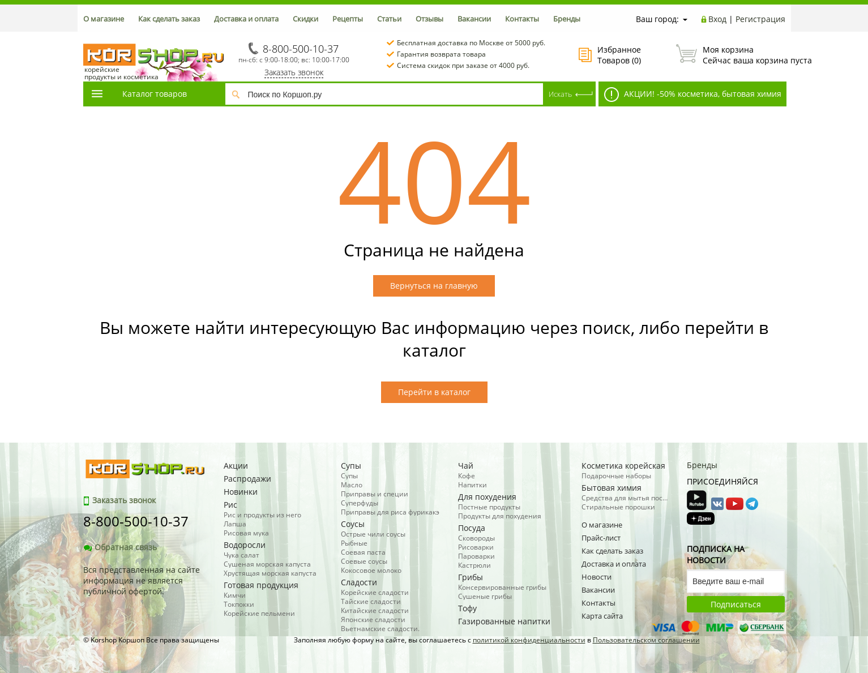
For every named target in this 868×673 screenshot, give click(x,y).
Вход (717, 19)
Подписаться (736, 604)
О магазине (103, 19)
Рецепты (347, 19)
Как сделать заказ (169, 19)
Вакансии (474, 19)
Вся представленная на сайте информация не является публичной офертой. (141, 580)
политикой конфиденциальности (529, 640)
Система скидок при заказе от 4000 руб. (463, 65)
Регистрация (760, 19)
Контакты (522, 19)
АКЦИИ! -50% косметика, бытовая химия (692, 94)
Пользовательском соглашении (646, 640)
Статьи (389, 19)
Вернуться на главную (434, 285)
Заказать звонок (293, 72)
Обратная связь (120, 547)
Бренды (566, 19)
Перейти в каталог (434, 392)
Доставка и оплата (246, 19)
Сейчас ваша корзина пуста (730, 55)
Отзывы (429, 19)
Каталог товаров (138, 94)
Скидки (305, 19)
